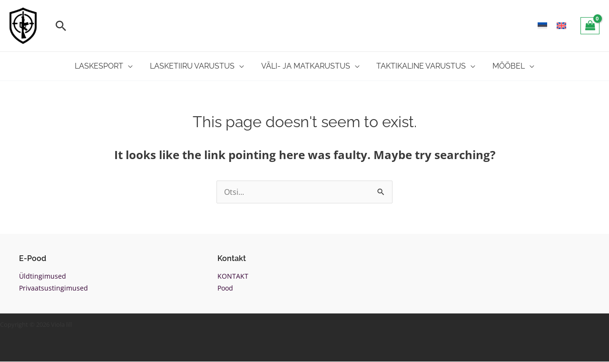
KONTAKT (232, 276)
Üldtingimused (42, 276)
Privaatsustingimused (53, 288)
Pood (225, 288)
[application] (133, 66)
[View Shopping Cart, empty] (589, 26)
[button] (61, 26)
